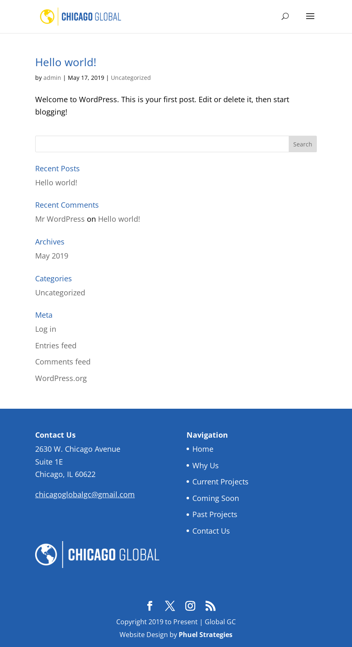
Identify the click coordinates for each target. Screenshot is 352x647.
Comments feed (63, 362)
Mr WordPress (60, 219)
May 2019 (51, 256)
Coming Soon (215, 498)
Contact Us (211, 531)
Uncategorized (131, 77)
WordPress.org (61, 378)
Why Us (205, 465)
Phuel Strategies (205, 634)
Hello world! (65, 62)
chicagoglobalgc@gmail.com (85, 494)
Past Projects (214, 514)
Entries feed (56, 345)
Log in (45, 329)
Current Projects (220, 481)
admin (52, 77)
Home (202, 449)
